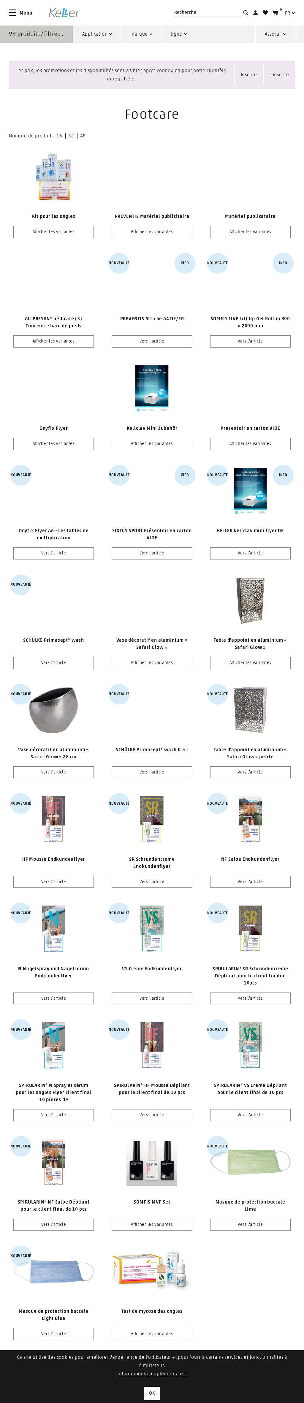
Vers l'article (152, 341)
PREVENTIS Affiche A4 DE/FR (152, 318)
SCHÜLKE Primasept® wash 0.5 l (152, 749)
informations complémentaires (151, 1374)
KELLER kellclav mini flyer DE (250, 530)
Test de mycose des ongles (151, 1311)
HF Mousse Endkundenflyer (53, 859)
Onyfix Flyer (53, 428)
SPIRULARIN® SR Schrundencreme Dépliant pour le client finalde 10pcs (250, 975)
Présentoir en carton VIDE (250, 428)
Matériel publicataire (250, 216)
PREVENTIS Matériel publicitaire (152, 216)
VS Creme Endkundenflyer (152, 968)
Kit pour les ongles (53, 216)
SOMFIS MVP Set (152, 1202)
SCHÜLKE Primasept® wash (53, 640)
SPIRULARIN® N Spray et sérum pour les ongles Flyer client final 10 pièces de (53, 1092)
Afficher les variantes (54, 232)
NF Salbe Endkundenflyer (250, 859)
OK (152, 1393)
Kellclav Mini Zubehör (152, 428)
